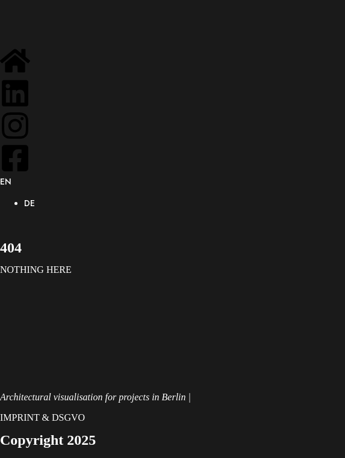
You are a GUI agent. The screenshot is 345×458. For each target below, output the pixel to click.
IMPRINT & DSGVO (42, 417)
